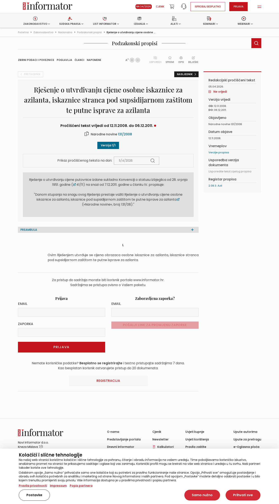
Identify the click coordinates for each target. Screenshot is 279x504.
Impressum (58, 486)
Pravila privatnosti (33, 486)
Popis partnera (81, 486)
